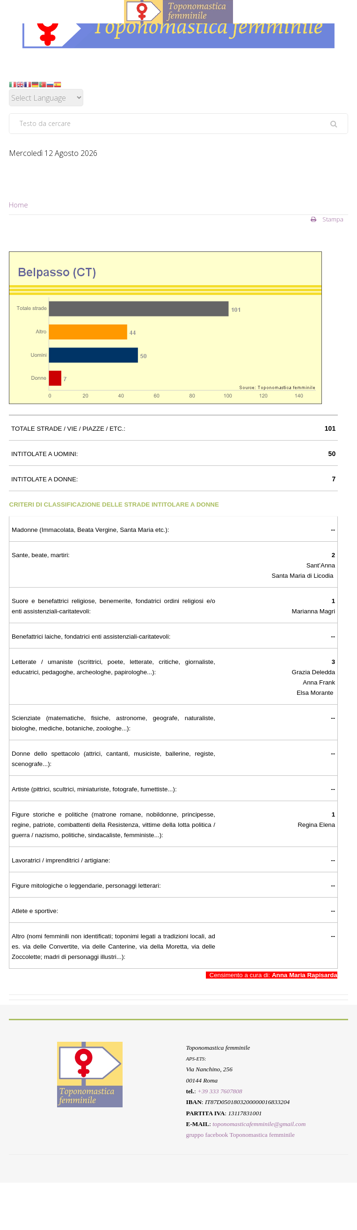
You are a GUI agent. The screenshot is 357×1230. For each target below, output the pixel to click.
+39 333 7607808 (219, 1091)
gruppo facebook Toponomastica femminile (240, 1135)
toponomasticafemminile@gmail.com (259, 1123)
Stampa (327, 219)
